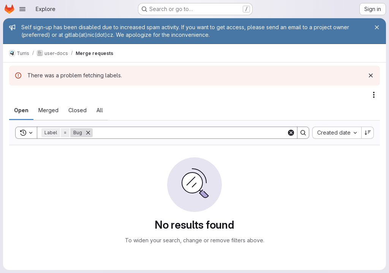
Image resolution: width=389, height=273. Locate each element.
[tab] (21, 110)
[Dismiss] (370, 75)
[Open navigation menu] (22, 9)
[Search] (189, 132)
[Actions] (374, 95)
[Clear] (291, 132)
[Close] (376, 27)
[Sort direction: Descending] (368, 133)
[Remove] (88, 132)
